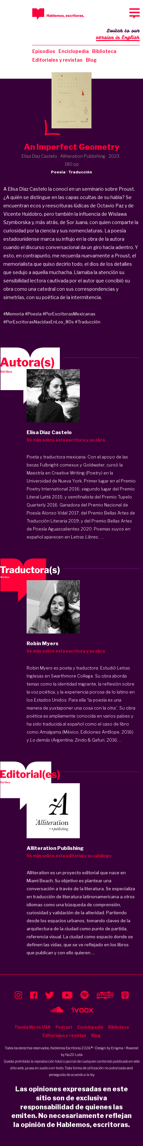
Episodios (43, 51)
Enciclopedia (74, 51)
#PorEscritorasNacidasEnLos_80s (38, 321)
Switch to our (118, 34)
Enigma (117, 1048)
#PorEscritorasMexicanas (69, 313)
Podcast (64, 1027)
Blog (91, 60)
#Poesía (33, 313)
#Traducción (87, 321)
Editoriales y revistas (57, 60)
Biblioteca (104, 51)
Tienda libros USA (32, 1027)
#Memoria (13, 313)
